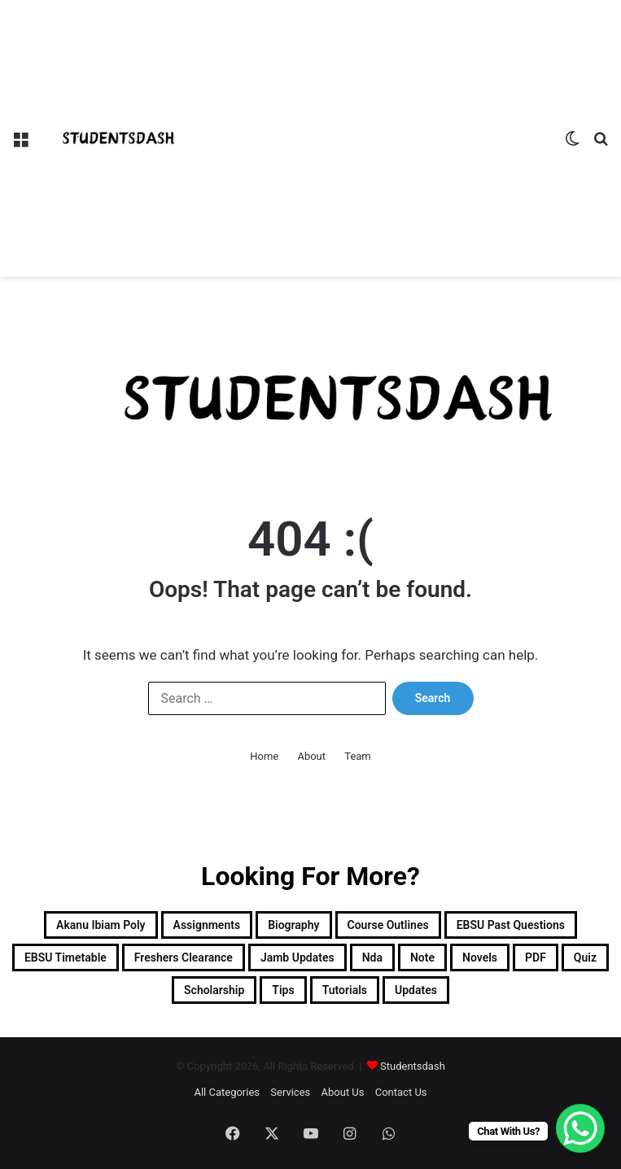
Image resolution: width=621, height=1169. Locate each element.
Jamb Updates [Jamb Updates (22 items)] (297, 957)
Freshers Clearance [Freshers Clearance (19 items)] (183, 957)
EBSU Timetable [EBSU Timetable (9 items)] (65, 957)
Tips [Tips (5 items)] (283, 990)
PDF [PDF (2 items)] (535, 957)
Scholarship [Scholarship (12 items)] (214, 990)
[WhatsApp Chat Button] (580, 1128)
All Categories (227, 1092)
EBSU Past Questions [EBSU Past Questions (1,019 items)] (511, 924)
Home (264, 756)
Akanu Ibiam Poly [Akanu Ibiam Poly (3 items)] (100, 924)
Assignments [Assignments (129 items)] (207, 924)
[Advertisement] (373, 122)
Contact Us (401, 1092)
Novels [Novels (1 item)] (479, 957)
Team (357, 756)
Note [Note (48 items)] (422, 957)
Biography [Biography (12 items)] (293, 924)
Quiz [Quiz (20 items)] (585, 957)
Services (290, 1092)
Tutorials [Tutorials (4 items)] (344, 990)
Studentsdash (412, 1066)
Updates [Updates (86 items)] (416, 990)
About (311, 756)
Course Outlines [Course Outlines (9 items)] (388, 924)
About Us (343, 1092)
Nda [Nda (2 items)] (372, 957)
